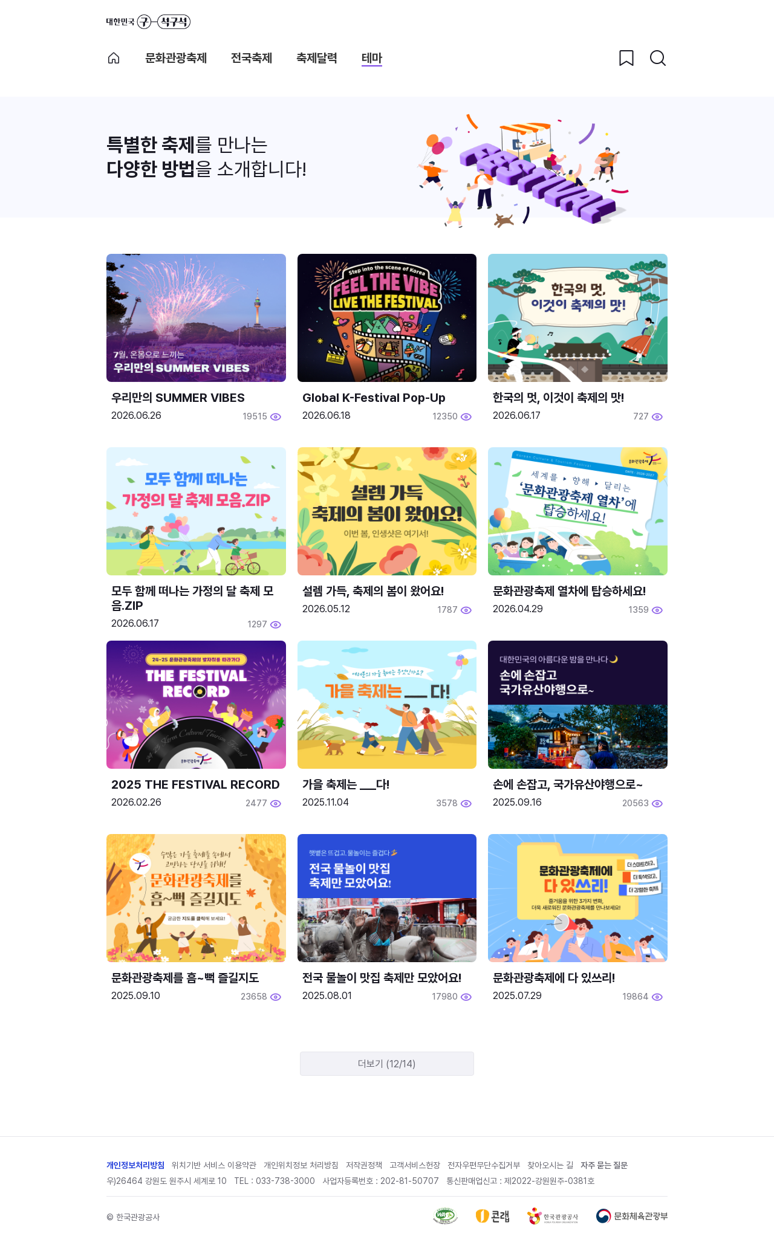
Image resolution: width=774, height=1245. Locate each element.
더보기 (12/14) (387, 1064)
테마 (372, 58)
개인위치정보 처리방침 (301, 1165)
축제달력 (316, 58)
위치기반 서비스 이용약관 (214, 1165)
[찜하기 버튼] (626, 58)
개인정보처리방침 (135, 1165)
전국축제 (251, 58)
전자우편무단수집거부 (483, 1165)
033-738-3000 (285, 1181)
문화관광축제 (176, 58)
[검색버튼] (658, 58)
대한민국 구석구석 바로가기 (148, 22)
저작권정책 (364, 1165)
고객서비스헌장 (414, 1165)
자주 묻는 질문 (604, 1165)
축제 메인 (113, 58)
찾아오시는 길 (550, 1165)
